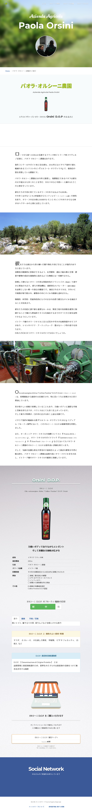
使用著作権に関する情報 (56, 807)
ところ (44, 6)
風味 (23, 618)
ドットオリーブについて (36, 807)
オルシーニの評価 (68, 6)
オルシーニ (82, 6)
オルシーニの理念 (54, 6)
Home (7, 71)
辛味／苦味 (34, 618)
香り (15, 618)
